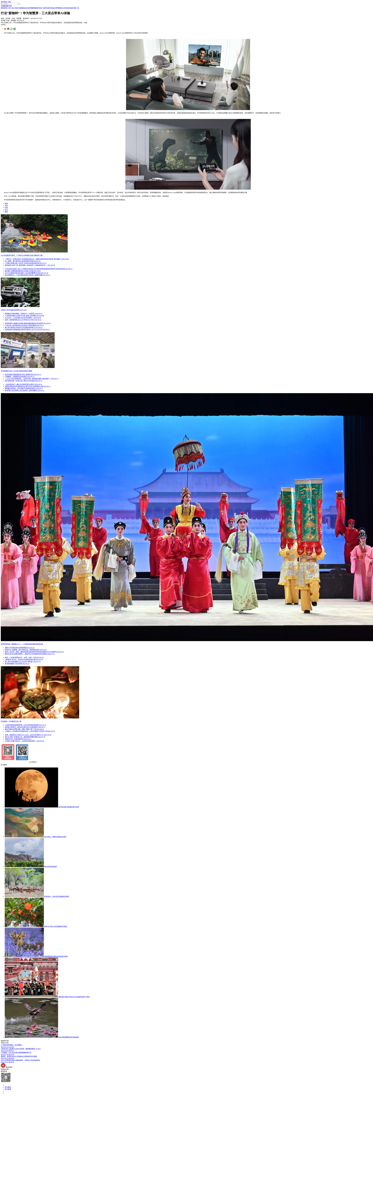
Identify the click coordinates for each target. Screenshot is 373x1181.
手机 (9, 2)
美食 (6, 211)
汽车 (6, 205)
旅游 (6, 203)
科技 (6, 207)
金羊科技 (4, 2)
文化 (6, 209)
